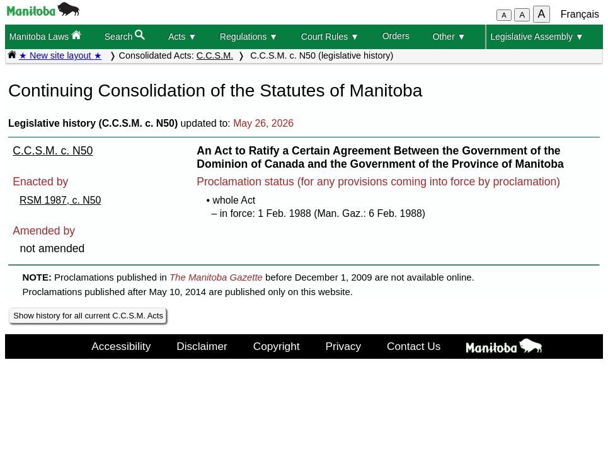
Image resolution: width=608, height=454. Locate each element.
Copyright (276, 346)
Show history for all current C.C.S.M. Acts (88, 315)
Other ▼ (449, 37)
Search (125, 36)
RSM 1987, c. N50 (60, 200)
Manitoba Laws (45, 36)
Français (580, 14)
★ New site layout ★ (60, 55)
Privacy (344, 346)
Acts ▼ (182, 37)
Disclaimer (201, 346)
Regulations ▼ (249, 37)
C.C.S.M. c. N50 (53, 150)
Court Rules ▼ (330, 37)
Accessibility (121, 346)
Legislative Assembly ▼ (537, 37)
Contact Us (413, 346)
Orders (396, 36)
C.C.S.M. (215, 55)
